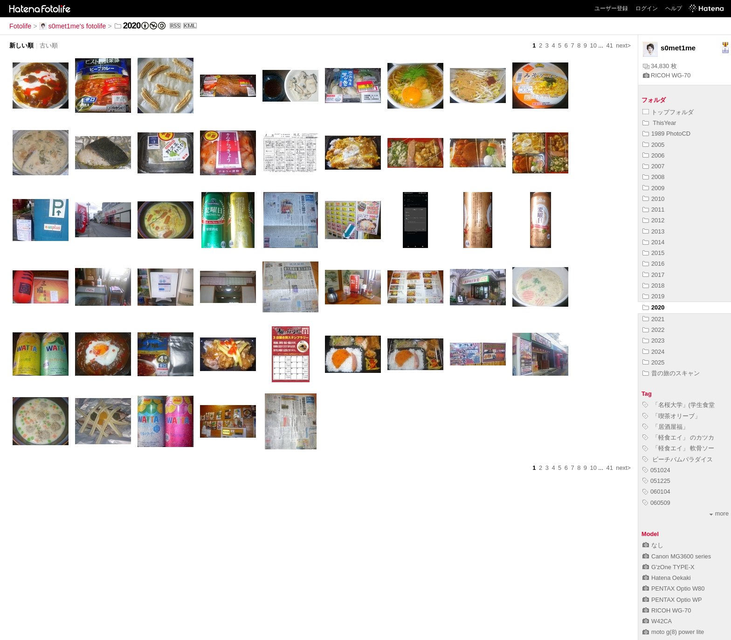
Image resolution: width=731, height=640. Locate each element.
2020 (653, 307)
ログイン (646, 8)
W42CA (657, 621)
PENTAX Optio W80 (673, 588)
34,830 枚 (660, 65)
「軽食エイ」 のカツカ (678, 437)
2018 (653, 285)
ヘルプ (673, 8)
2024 (653, 351)
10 (593, 45)
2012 (653, 220)
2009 (653, 188)
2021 (653, 319)
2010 (653, 198)
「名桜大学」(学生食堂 (678, 404)
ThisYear (659, 122)
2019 (653, 296)
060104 (656, 491)
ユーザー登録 (611, 8)
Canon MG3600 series (676, 556)
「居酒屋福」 (665, 426)
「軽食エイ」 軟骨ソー (678, 448)
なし (652, 545)
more (719, 513)
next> (623, 45)
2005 (653, 144)
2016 (653, 263)
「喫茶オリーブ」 (671, 416)
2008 (653, 176)
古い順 (49, 45)
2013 (653, 231)
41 (610, 45)
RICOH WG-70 (666, 75)
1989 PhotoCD (666, 133)
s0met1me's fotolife (72, 26)
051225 (656, 480)
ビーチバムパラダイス (677, 459)
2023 (653, 340)
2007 (653, 166)
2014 (653, 242)
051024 (656, 470)
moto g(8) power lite (673, 631)
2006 (653, 155)
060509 (656, 502)
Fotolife (20, 26)
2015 (653, 252)
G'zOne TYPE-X (668, 567)
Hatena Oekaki (666, 577)
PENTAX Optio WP (672, 599)
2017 (653, 274)
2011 (653, 209)
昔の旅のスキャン (671, 373)
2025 (653, 362)
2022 (653, 329)
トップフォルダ (668, 112)
